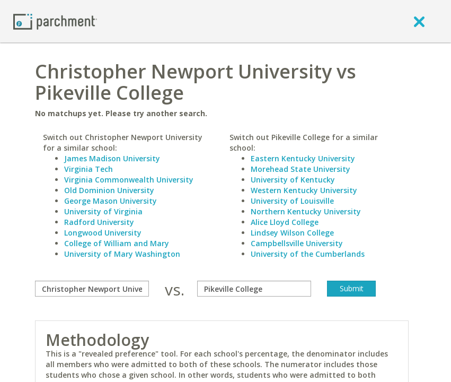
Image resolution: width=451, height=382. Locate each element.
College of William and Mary (116, 243)
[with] (254, 289)
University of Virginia (103, 211)
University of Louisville (292, 201)
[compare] (92, 289)
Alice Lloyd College (285, 222)
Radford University (99, 222)
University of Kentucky (293, 180)
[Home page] (55, 21)
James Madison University (112, 158)
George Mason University (110, 201)
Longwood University (103, 233)
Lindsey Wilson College (292, 233)
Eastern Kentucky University (303, 158)
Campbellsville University (297, 243)
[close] (419, 21)
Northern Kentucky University (306, 211)
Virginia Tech (88, 169)
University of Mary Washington (122, 254)
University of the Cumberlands (308, 254)
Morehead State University (300, 169)
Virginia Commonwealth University (128, 180)
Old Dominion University (109, 190)
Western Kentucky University (304, 190)
